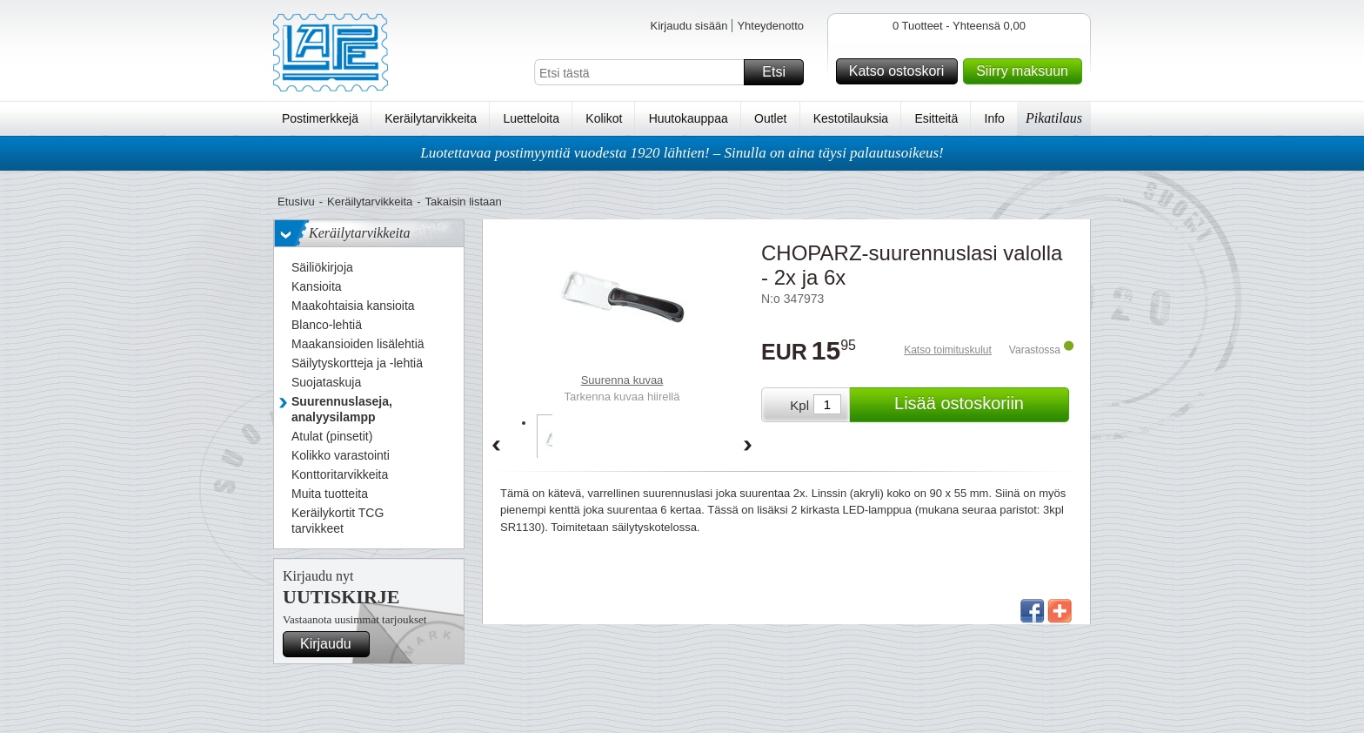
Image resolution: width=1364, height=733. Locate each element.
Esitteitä (936, 118)
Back (495, 446)
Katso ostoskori (901, 71)
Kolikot (603, 118)
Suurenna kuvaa (622, 380)
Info (995, 118)
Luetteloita (531, 118)
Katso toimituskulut (948, 350)
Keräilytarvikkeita (430, 118)
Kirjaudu (332, 644)
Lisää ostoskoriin (979, 404)
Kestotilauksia (850, 118)
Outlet (770, 118)
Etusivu (296, 201)
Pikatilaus (1054, 118)
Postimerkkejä (320, 118)
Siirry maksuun (1026, 71)
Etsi (780, 72)
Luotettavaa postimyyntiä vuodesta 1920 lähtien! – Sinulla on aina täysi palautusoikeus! (682, 153)
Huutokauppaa (688, 118)
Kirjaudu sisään (688, 25)
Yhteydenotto (770, 25)
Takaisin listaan (463, 201)
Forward (748, 446)
